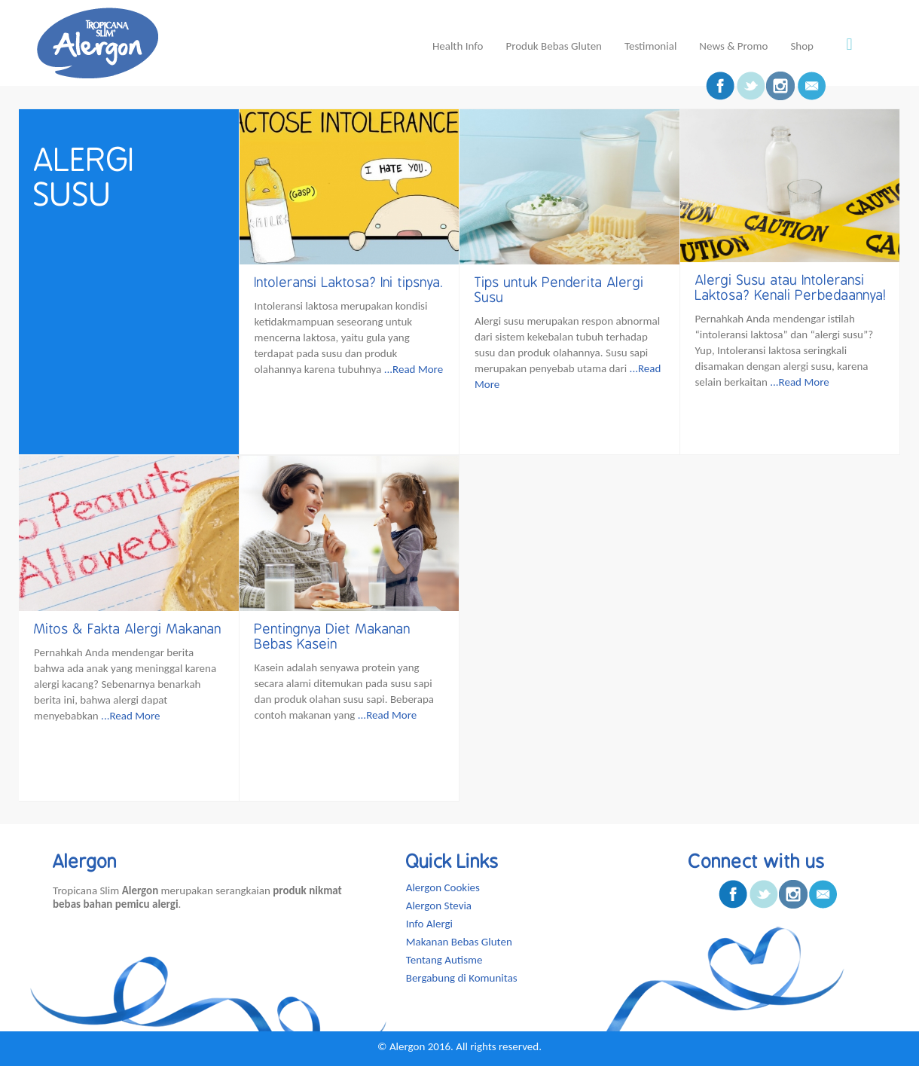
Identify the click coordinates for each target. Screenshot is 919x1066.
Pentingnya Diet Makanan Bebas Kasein (333, 637)
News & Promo (733, 46)
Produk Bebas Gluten (553, 46)
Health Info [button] (457, 46)
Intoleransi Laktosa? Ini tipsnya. (349, 282)
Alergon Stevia (439, 905)
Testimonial (650, 46)
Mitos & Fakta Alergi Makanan (127, 629)
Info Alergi (429, 923)
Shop (802, 46)
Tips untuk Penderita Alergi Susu (559, 290)
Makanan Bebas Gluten (459, 941)
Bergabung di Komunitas (462, 978)
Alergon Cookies (443, 887)
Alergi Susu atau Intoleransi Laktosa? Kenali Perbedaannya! (791, 288)
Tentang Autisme (444, 960)
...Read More (413, 369)
